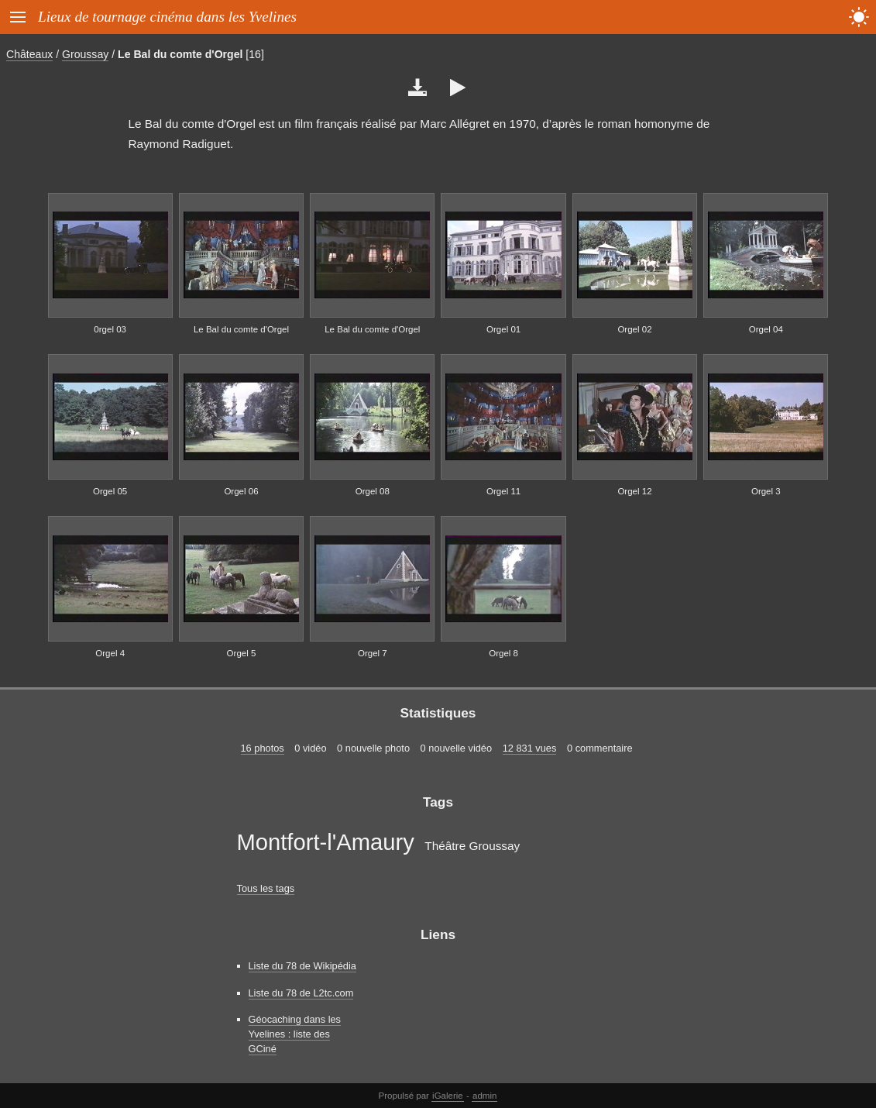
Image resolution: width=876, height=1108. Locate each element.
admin (484, 1095)
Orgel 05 (110, 491)
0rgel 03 (110, 329)
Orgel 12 (634, 491)
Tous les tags (266, 888)
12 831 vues (530, 748)
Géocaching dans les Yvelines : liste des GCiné (295, 1034)
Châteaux (29, 54)
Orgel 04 (766, 329)
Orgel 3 (766, 491)
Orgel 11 (503, 491)
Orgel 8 (503, 653)
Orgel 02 (634, 329)
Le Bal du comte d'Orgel (180, 54)
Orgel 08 (373, 491)
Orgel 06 (241, 491)
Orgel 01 (503, 329)
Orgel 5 (241, 653)
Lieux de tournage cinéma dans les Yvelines (167, 17)
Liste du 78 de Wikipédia (302, 966)
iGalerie (447, 1095)
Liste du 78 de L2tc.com (301, 993)
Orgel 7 (372, 653)
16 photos (262, 748)
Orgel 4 (110, 653)
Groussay (85, 54)
